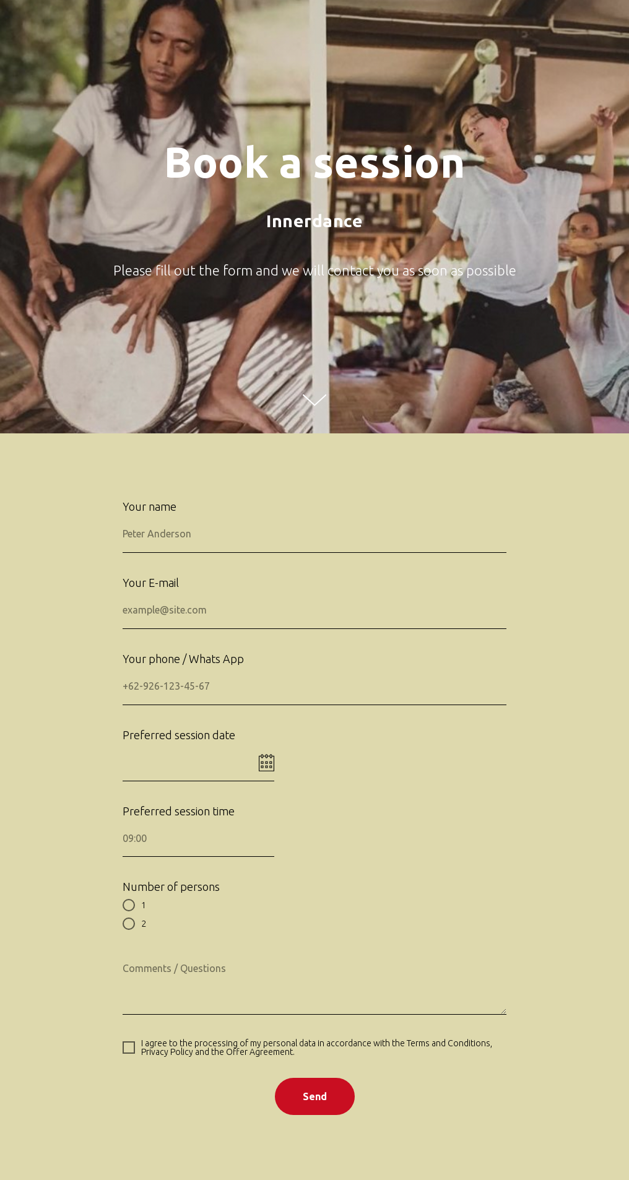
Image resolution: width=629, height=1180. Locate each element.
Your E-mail (151, 582)
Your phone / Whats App (183, 659)
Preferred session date (179, 735)
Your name (149, 506)
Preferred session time (179, 811)
